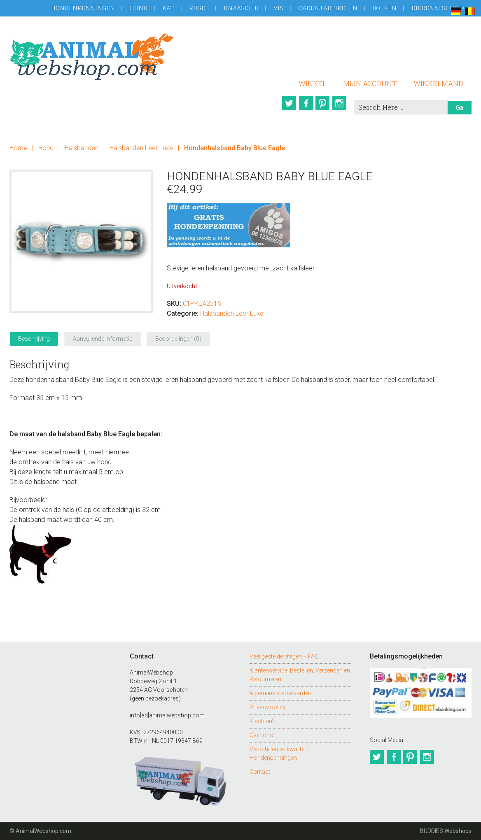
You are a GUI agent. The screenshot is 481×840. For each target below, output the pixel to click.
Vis (278, 8)
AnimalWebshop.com (91, 56)
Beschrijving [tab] (34, 338)
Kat (168, 8)
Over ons (261, 735)
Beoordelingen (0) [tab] (178, 338)
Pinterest (322, 103)
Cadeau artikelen (327, 8)
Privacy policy (268, 707)
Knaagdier (241, 8)
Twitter (284, 103)
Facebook (303, 103)
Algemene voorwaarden (280, 693)
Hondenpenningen (83, 8)
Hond (138, 8)
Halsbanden (81, 148)
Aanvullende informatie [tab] (102, 338)
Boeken (384, 8)
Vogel (199, 8)
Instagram (341, 103)
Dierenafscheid (437, 8)
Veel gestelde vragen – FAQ (284, 656)
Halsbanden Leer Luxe (141, 148)
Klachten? (262, 721)
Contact (260, 771)
